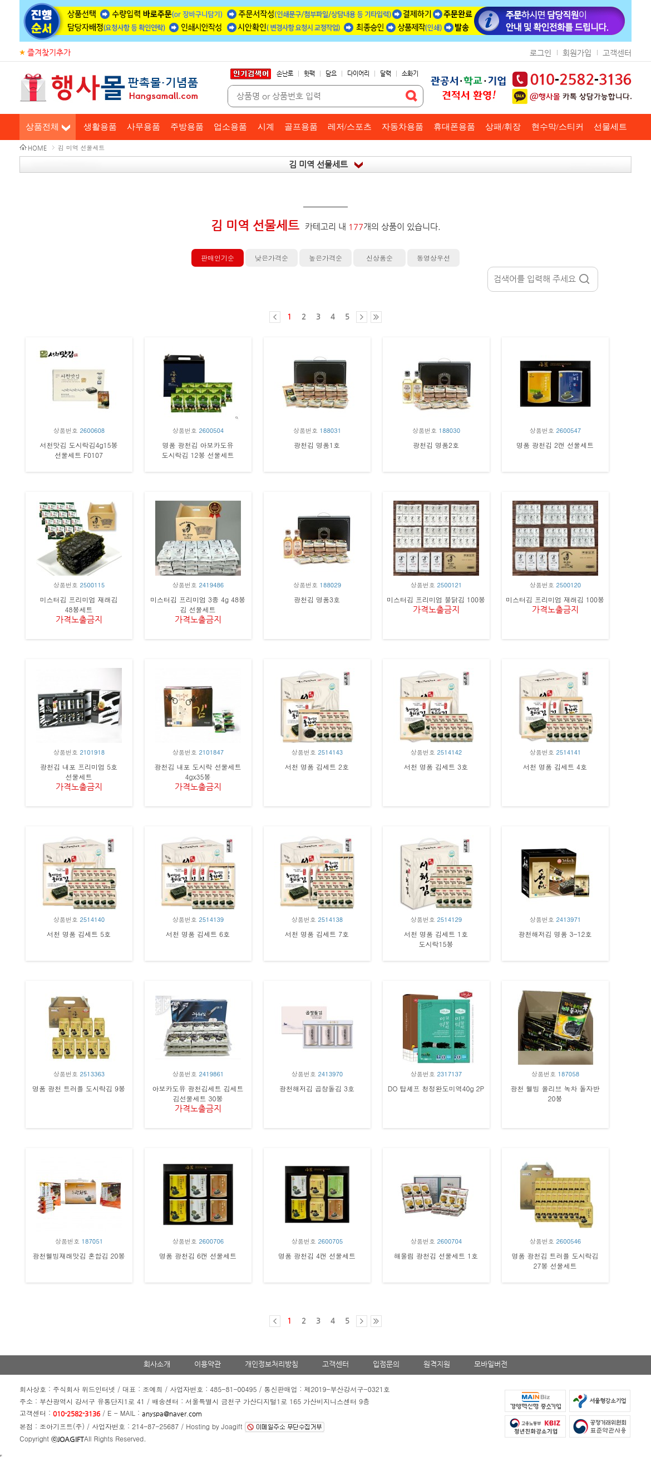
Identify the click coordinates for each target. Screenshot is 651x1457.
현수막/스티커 (557, 126)
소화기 (410, 73)
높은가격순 (325, 257)
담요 (331, 73)
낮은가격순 (271, 257)
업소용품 (230, 126)
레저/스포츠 (350, 126)
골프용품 (301, 126)
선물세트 (610, 126)
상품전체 (42, 126)
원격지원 (436, 1364)
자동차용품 (402, 126)
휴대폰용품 (454, 126)
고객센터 (617, 52)
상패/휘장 (503, 126)
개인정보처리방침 (271, 1364)
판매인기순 (217, 257)
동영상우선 (433, 257)
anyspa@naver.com (172, 1414)
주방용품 (187, 126)
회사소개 (157, 1364)
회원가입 (577, 52)
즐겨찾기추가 (49, 52)
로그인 (540, 52)
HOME (37, 148)
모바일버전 (490, 1364)
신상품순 (379, 257)
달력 (385, 73)
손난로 (285, 73)
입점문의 (386, 1364)
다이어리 (358, 73)
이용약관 (207, 1364)
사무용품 (143, 126)
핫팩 (309, 73)
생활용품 (100, 126)
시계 (266, 126)
